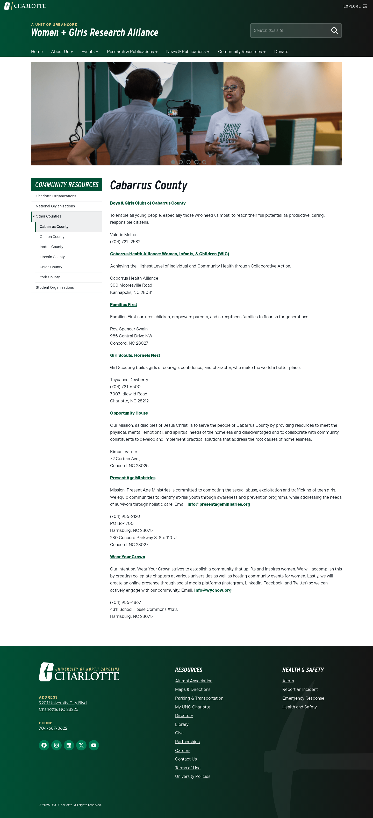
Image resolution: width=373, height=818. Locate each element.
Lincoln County (52, 257)
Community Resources (240, 51)
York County (50, 277)
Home (37, 51)
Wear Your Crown (127, 556)
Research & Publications (130, 51)
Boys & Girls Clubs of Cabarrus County (148, 203)
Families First (123, 304)
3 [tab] (189, 162)
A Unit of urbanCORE (54, 25)
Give (179, 732)
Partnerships (187, 741)
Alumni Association (193, 680)
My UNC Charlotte (192, 707)
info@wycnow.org (213, 590)
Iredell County (51, 247)
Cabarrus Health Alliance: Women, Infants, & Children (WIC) (169, 253)
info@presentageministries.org (219, 504)
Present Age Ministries (132, 477)
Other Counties (48, 216)
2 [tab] (181, 162)
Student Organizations (55, 287)
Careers (182, 750)
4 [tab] (196, 162)
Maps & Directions (192, 689)
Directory (184, 715)
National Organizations (55, 206)
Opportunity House (129, 413)
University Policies (192, 776)
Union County (51, 267)
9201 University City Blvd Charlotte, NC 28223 (63, 706)
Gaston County (52, 237)
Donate (281, 51)
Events (88, 51)
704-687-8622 (53, 728)
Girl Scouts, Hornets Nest (135, 355)
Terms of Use (187, 767)
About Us (60, 51)
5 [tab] (204, 162)
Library (182, 724)
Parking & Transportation (199, 698)
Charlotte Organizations (56, 196)
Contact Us (186, 759)
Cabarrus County (54, 227)
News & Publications (186, 51)
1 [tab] (173, 162)
